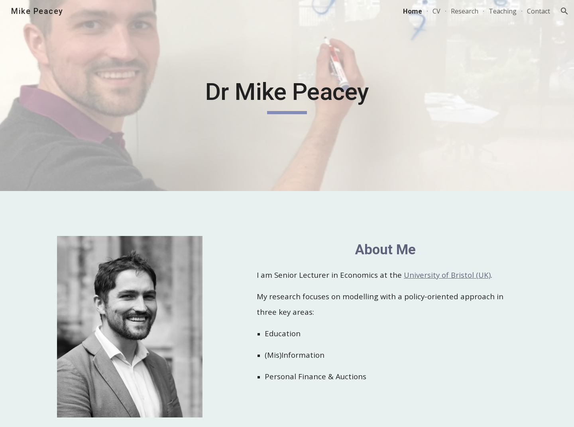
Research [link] (464, 11)
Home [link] (412, 11)
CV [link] (436, 11)
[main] (287, 95)
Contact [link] (538, 11)
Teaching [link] (503, 11)
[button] (564, 11)
